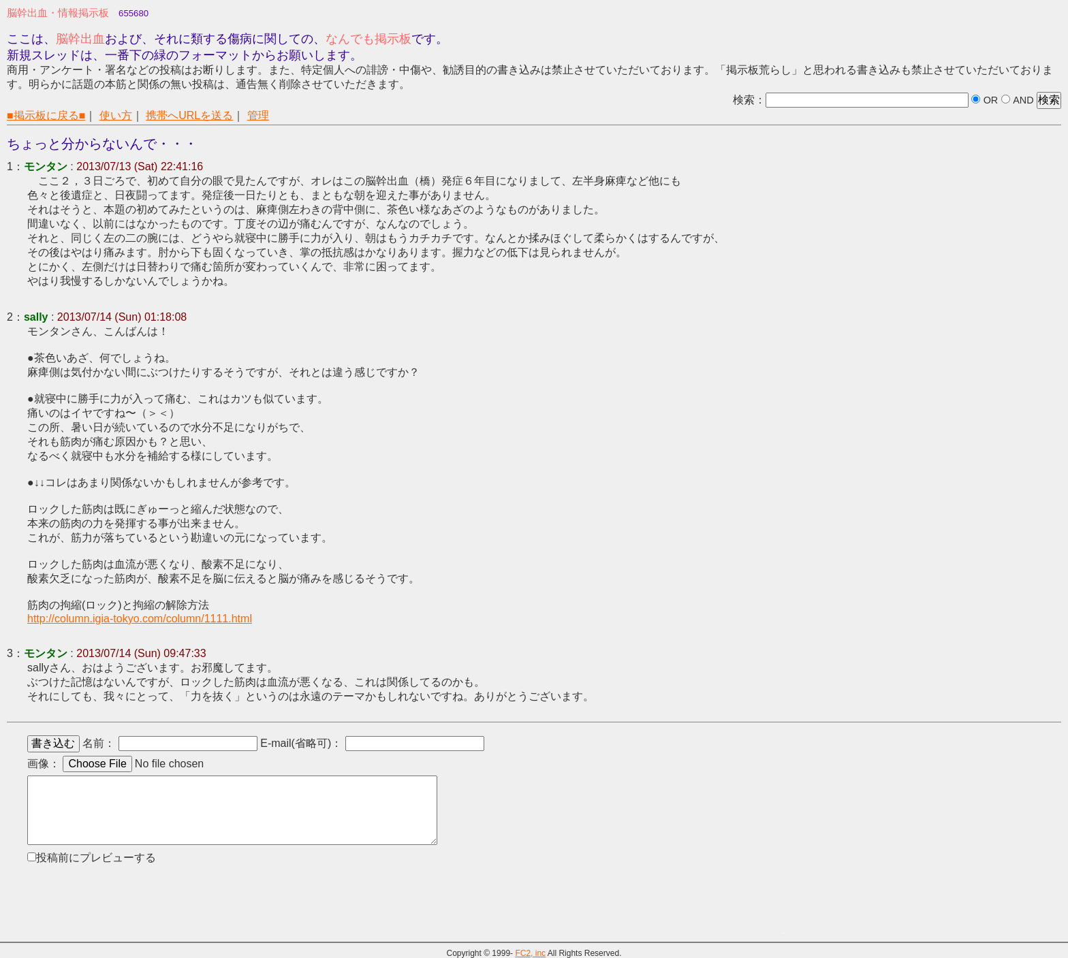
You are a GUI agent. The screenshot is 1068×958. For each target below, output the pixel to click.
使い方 (115, 115)
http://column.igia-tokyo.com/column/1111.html (139, 618)
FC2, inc (530, 953)
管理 (258, 115)
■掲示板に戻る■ (46, 115)
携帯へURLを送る (189, 115)
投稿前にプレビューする (96, 857)
